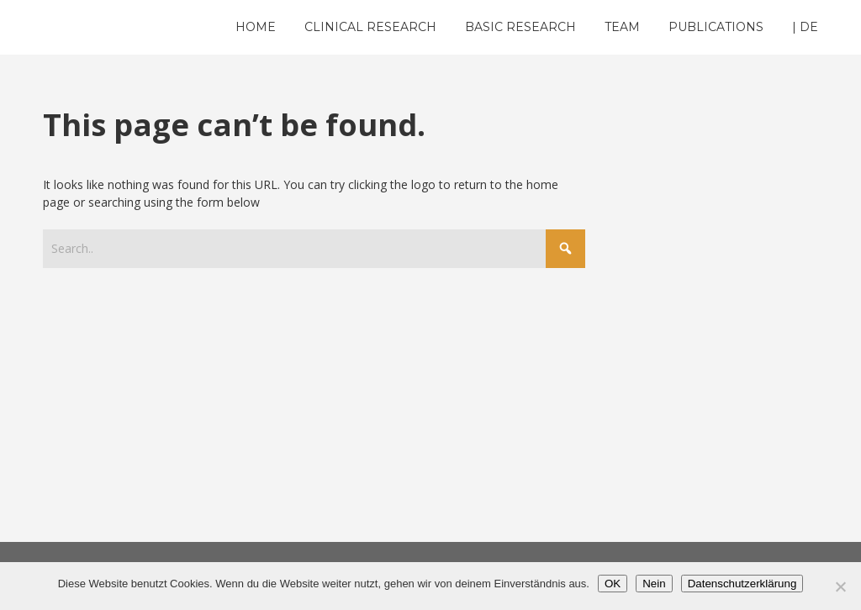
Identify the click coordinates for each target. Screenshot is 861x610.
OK (613, 583)
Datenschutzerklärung (742, 583)
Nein (653, 583)
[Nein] (840, 586)
